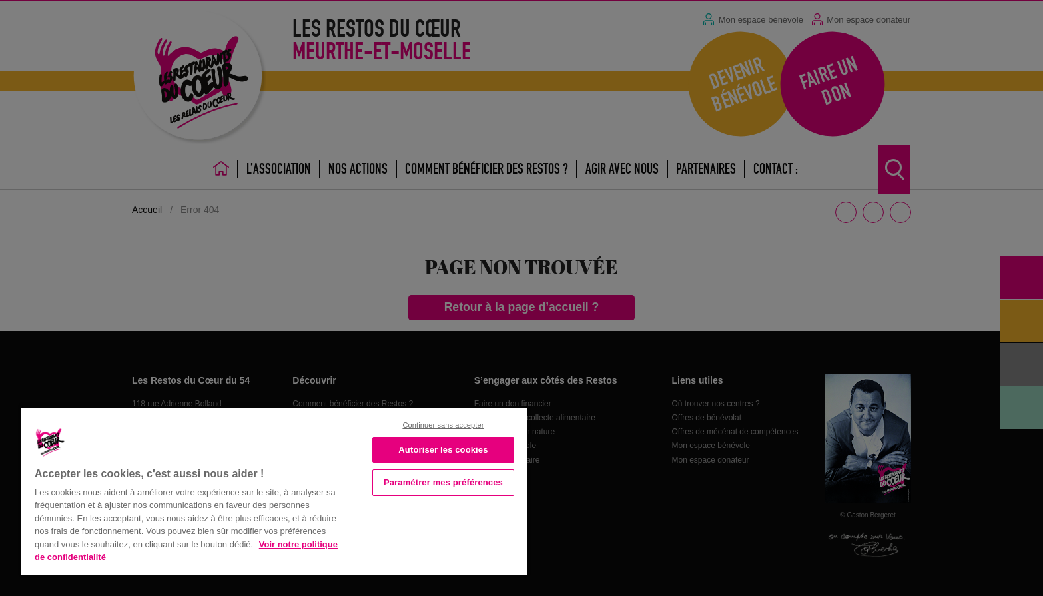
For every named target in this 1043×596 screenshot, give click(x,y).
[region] (274, 490)
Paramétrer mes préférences (443, 482)
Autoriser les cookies (443, 450)
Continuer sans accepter (443, 425)
